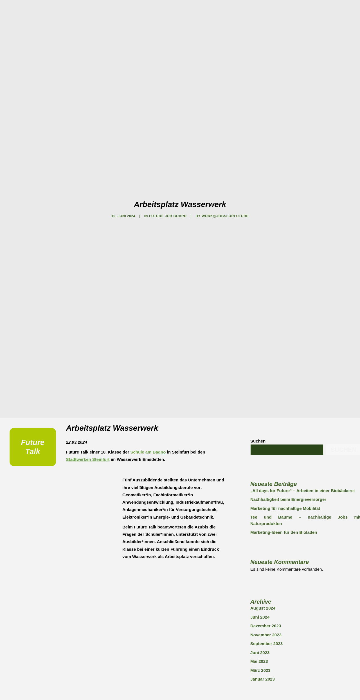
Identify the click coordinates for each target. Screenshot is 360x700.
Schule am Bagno (148, 390)
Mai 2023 (259, 600)
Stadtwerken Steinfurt (88, 398)
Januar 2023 (262, 617)
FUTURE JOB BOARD (168, 186)
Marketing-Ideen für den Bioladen (283, 471)
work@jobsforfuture (225, 186)
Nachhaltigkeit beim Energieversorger (288, 438)
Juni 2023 (259, 591)
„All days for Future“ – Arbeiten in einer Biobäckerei (302, 429)
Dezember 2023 (265, 564)
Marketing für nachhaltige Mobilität (285, 447)
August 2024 (262, 547)
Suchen (258, 379)
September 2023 (266, 582)
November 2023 (266, 573)
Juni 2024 (259, 556)
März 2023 (260, 609)
